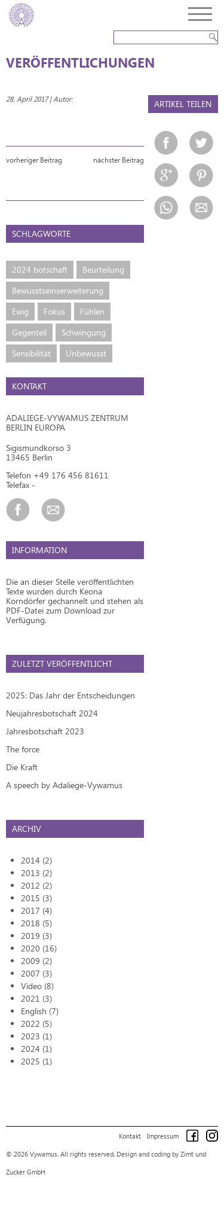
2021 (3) (36, 998)
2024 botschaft (39, 269)
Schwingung (84, 332)
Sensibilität (31, 353)
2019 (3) (36, 935)
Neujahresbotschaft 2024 (52, 713)
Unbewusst (86, 353)
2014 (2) (36, 860)
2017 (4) (36, 910)
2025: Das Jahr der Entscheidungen (70, 695)
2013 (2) (36, 872)
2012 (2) (36, 885)
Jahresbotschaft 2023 (45, 731)
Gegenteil (29, 332)
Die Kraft (22, 767)
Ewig (20, 311)
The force (22, 749)
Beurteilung (103, 269)
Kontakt (130, 1136)
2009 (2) (36, 960)
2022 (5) (36, 1023)
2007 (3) (36, 973)
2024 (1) (36, 1048)
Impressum (163, 1136)
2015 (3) (36, 898)
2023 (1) (36, 1036)
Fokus (54, 311)
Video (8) (37, 986)
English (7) (40, 1011)
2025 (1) (36, 1061)
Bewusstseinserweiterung (57, 290)
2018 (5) (36, 923)
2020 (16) (39, 948)
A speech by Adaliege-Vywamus (64, 785)
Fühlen (92, 311)
